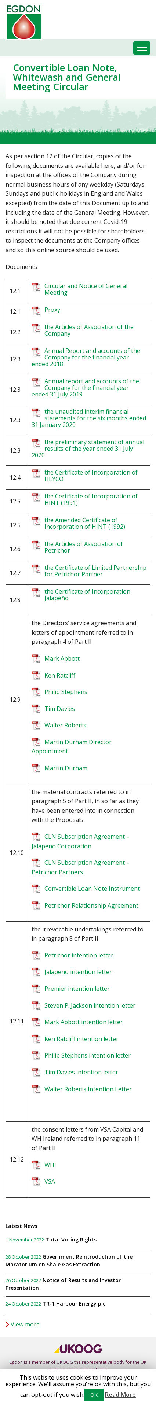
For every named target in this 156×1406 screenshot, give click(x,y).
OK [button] (94, 1394)
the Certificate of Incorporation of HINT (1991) (91, 499)
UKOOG (65, 1362)
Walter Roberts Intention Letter (88, 1089)
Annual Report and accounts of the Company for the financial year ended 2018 (86, 357)
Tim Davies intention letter (81, 1072)
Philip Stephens (65, 692)
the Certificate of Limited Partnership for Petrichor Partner (95, 570)
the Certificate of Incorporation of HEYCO (91, 475)
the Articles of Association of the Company (89, 330)
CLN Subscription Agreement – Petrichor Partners (81, 867)
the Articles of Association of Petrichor (83, 547)
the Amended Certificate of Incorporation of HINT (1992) (84, 523)
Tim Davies (59, 709)
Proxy (52, 309)
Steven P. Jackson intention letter (89, 1005)
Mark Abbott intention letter (83, 1022)
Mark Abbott (62, 658)
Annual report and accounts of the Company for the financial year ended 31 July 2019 (85, 388)
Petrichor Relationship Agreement (91, 905)
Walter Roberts (66, 725)
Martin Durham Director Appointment (72, 747)
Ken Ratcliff (59, 675)
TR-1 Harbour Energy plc (74, 1303)
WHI (50, 1165)
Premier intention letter (77, 989)
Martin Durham (65, 768)
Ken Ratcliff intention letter (81, 1039)
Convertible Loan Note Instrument (92, 889)
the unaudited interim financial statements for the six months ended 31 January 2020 (89, 418)
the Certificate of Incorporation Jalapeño (87, 594)
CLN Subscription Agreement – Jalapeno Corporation (81, 841)
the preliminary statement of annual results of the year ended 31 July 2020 (88, 448)
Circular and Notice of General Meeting (85, 289)
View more (25, 1324)
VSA (49, 1181)
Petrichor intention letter (78, 955)
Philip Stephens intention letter (87, 1055)
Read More (120, 1395)
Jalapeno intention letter (78, 972)
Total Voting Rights (71, 1239)
